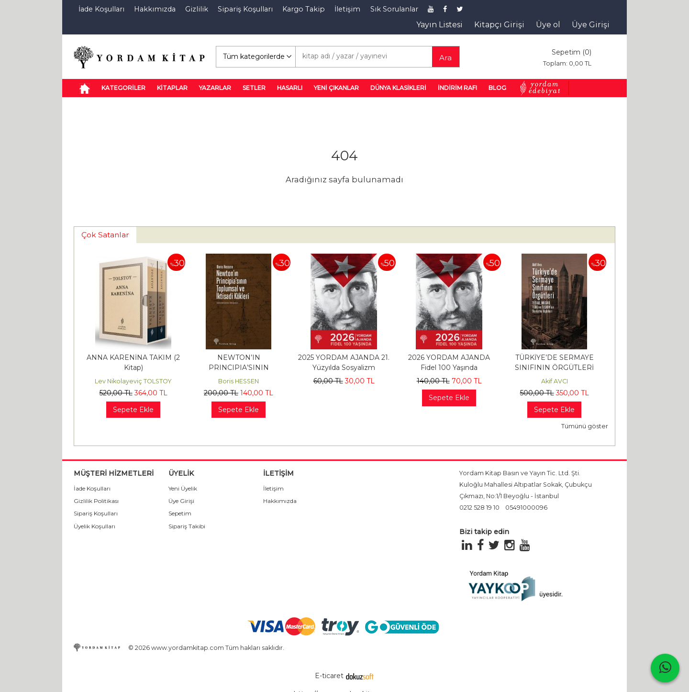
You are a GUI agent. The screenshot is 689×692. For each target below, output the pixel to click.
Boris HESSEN (238, 381)
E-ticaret (329, 675)
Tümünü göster (584, 426)
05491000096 (526, 507)
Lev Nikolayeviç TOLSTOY (133, 381)
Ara (445, 57)
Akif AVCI (554, 381)
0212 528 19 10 (479, 507)
